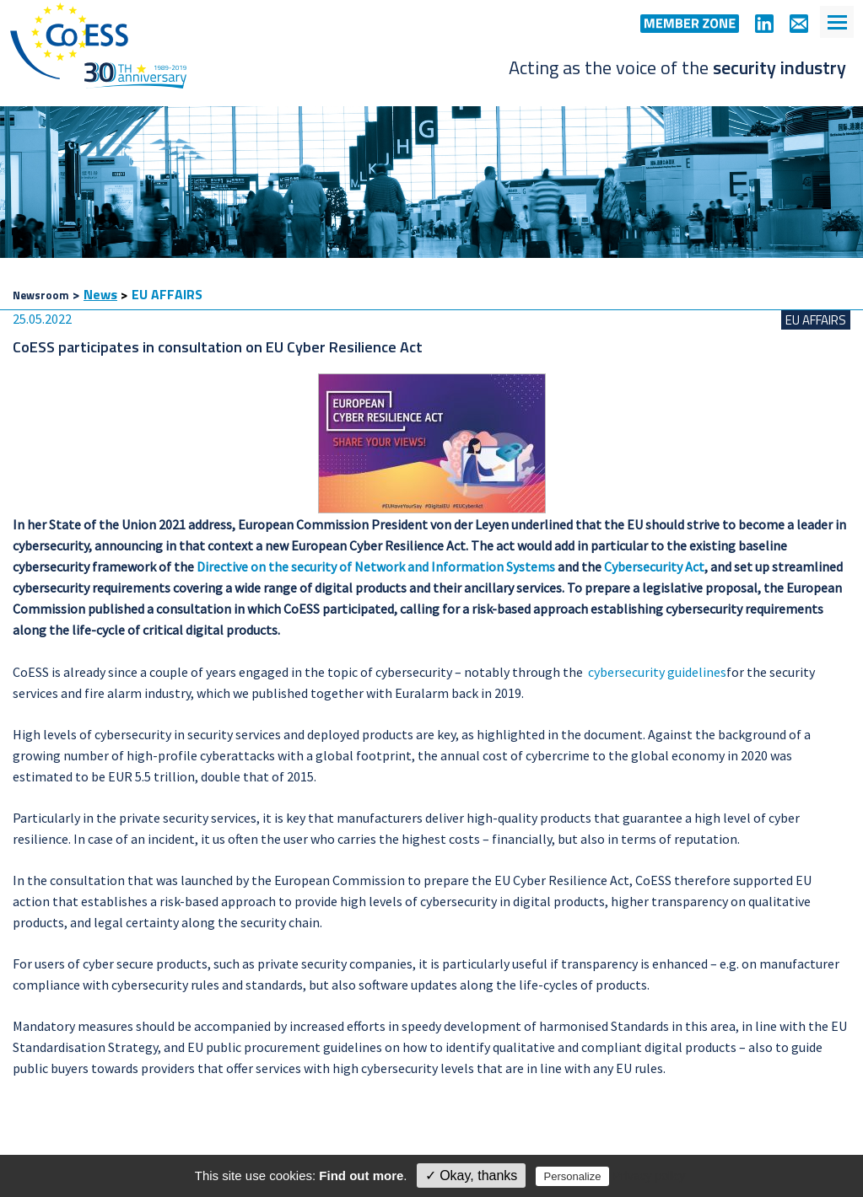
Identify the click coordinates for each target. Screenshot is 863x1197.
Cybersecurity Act (654, 566)
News (100, 294)
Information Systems (493, 566)
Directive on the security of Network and (313, 566)
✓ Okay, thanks (471, 1175)
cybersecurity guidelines (657, 671)
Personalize (572, 1176)
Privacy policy (649, 1176)
